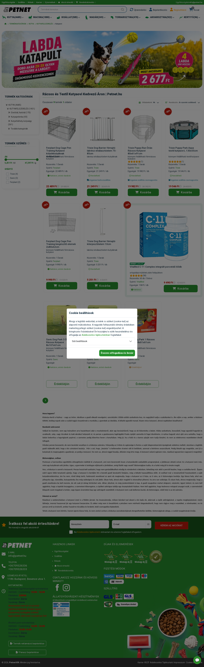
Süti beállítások (79, 341)
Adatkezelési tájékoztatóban (96, 335)
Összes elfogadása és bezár (117, 353)
